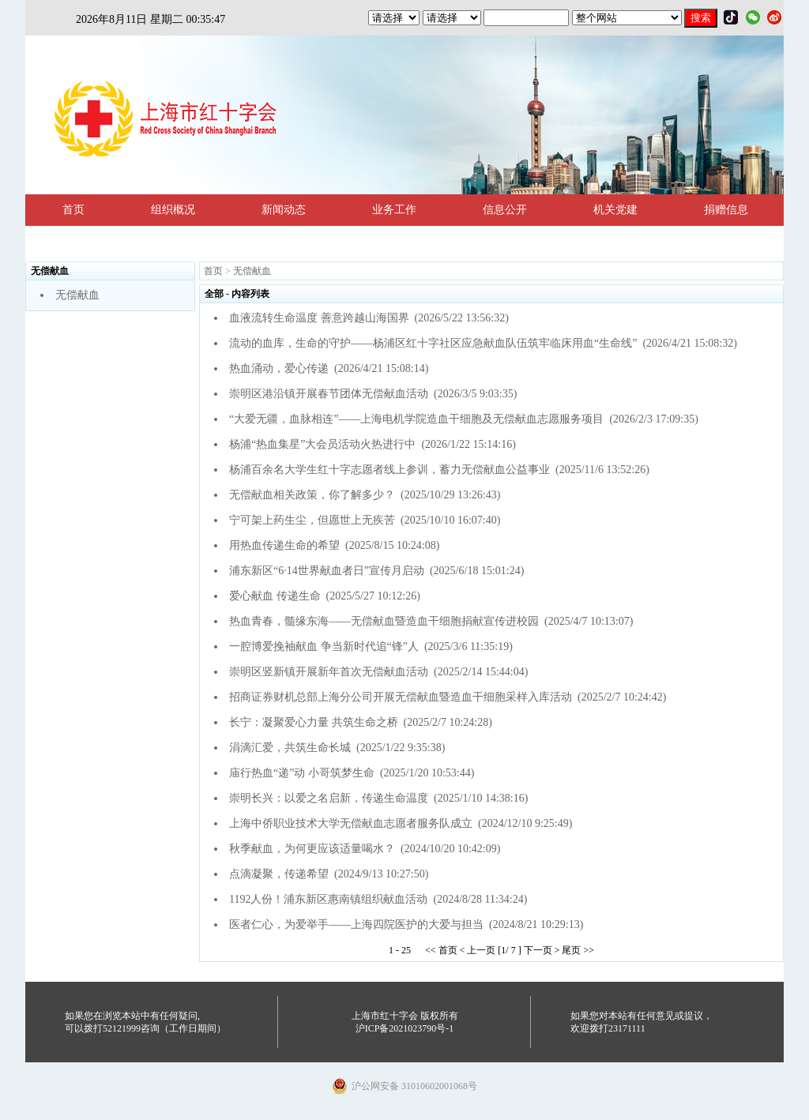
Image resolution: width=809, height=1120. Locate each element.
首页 (73, 210)
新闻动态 (284, 210)
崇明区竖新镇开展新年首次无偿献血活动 (328, 672)
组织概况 (173, 210)
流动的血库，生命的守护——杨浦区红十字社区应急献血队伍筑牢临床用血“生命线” (433, 343)
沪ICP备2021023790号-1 (405, 1028)
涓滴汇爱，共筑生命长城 (290, 748)
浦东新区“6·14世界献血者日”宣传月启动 (326, 571)
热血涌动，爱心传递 (279, 368)
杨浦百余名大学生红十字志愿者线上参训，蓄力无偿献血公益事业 (389, 469)
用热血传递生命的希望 (284, 545)
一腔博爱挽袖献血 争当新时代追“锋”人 (324, 646)
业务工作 (394, 210)
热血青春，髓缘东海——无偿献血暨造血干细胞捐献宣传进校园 (384, 621)
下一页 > (542, 950)
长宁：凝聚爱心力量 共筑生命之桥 (313, 722)
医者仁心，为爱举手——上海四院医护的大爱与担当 (356, 924)
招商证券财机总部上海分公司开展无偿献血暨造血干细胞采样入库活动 (400, 697)
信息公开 (505, 210)
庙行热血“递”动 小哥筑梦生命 (301, 773)
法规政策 (84, 241)
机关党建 (615, 210)
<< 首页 (441, 950)
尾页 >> (578, 950)
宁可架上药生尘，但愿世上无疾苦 (312, 520)
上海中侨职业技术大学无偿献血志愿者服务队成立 (350, 823)
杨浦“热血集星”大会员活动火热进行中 (322, 444)
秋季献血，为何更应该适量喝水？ (312, 849)
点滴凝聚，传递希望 (279, 874)
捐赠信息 (726, 210)
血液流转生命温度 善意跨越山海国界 (319, 318)
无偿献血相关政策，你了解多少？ (312, 495)
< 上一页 (478, 950)
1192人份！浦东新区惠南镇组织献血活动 (328, 899)
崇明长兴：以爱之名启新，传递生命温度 (328, 798)
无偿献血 (77, 295)
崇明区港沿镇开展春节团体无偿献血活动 (328, 394)
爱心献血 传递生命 (275, 596)
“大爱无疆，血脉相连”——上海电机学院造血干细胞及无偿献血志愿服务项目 (416, 419)
